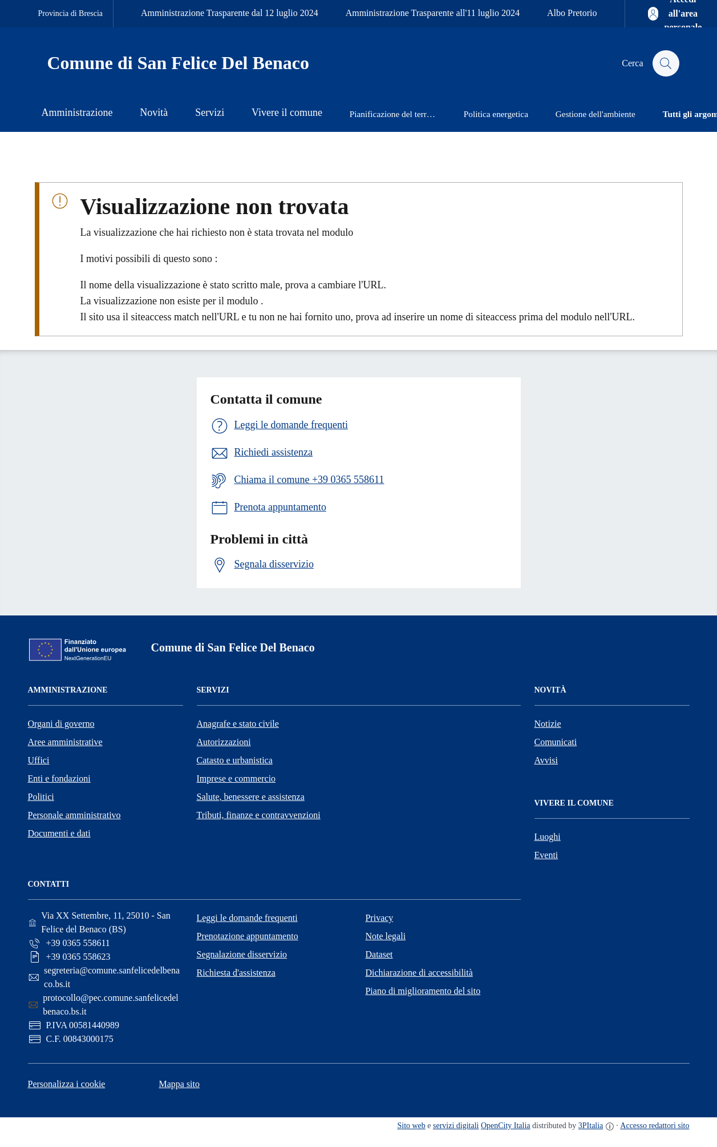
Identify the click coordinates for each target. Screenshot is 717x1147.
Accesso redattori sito (654, 1125)
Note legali (385, 936)
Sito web (411, 1125)
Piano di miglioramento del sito (422, 991)
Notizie (547, 724)
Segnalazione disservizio (241, 954)
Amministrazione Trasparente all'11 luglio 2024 (433, 13)
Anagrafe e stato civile (238, 724)
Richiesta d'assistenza (235, 972)
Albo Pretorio (572, 13)
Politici (41, 797)
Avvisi (546, 760)
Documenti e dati (59, 833)
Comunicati (555, 742)
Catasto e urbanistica (235, 760)
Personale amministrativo (74, 815)
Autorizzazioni (224, 742)
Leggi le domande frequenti (246, 918)
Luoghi (547, 837)
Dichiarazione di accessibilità (418, 972)
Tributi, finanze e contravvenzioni (259, 815)
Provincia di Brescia (70, 13)
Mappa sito (179, 1084)
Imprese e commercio (236, 778)
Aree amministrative (65, 742)
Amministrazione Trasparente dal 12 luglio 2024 (229, 13)
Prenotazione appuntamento (247, 936)
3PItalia (590, 1125)
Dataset (378, 954)
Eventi (546, 855)
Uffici (39, 760)
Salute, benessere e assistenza (251, 797)
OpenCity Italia (505, 1125)
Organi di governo (61, 724)
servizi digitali (456, 1125)
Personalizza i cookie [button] (67, 1084)
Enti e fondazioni (59, 778)
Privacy (379, 918)
